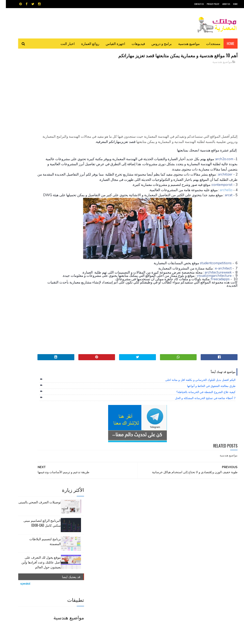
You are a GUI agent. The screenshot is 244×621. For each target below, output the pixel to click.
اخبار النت (62, 43)
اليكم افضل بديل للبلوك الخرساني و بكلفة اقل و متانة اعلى (194, 407)
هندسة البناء (130, 543)
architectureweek (212, 293)
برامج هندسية (138, 529)
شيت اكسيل (134, 536)
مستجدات (207, 43)
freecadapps (214, 307)
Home (224, 43)
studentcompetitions (210, 284)
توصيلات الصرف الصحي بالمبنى (34, 71)
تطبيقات (123, 529)
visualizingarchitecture (208, 300)
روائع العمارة (84, 43)
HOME (229, 3)
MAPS (142, 522)
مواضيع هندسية (183, 43)
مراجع (121, 536)
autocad (115, 522)
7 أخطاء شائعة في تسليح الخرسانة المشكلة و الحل (199, 425)
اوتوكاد (152, 529)
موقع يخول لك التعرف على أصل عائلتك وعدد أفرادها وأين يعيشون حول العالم (35, 132)
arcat (223, 211)
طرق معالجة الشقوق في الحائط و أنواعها (205, 413)
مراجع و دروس (106, 536)
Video (129, 522)
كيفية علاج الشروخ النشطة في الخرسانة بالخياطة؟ (200, 419)
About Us (220, 3)
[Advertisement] (159, 96)
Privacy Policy (207, 3)
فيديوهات (132, 43)
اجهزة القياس (109, 43)
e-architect (217, 289)
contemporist (216, 201)
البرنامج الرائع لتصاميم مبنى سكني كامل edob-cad (36, 92)
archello (220, 206)
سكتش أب (150, 536)
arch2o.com (218, 164)
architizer (219, 185)
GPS (152, 522)
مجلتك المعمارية (208, 615)
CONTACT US (193, 3)
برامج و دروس (156, 43)
